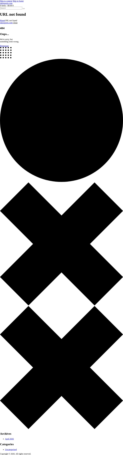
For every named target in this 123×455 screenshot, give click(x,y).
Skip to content (6, 1)
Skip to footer (18, 1)
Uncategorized (11, 449)
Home (2, 20)
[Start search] (24, 8)
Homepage (4, 46)
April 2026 (9, 439)
